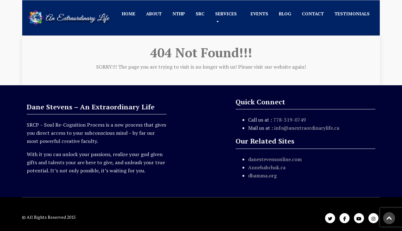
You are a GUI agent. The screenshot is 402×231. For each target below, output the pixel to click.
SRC (200, 14)
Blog (285, 14)
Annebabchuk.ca (266, 167)
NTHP (178, 14)
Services (226, 14)
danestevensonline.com (275, 159)
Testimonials (352, 14)
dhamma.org (262, 175)
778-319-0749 (289, 119)
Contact (313, 14)
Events (259, 14)
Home (128, 14)
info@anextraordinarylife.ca (306, 127)
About (154, 14)
